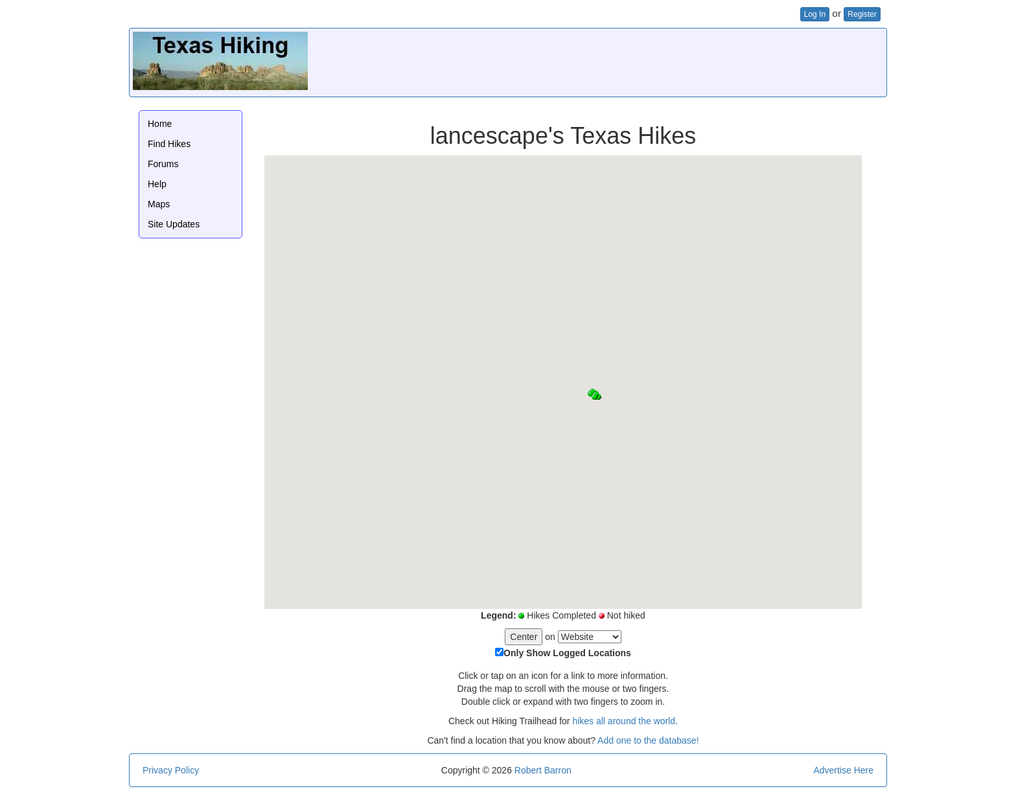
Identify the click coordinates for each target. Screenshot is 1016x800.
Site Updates (174, 224)
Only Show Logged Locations (567, 653)
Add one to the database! (647, 740)
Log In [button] (815, 14)
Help (157, 184)
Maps (159, 204)
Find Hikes (169, 144)
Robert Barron (543, 770)
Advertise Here (843, 770)
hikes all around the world (623, 721)
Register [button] (862, 14)
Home (160, 124)
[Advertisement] (647, 61)
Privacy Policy (171, 770)
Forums (163, 164)
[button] (591, 393)
